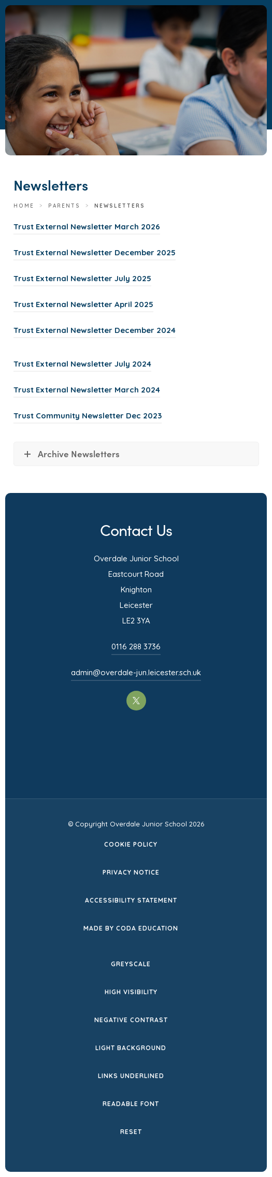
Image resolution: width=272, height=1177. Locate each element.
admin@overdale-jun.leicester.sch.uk (136, 672)
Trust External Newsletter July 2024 (82, 364)
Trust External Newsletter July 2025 (82, 278)
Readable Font (131, 1104)
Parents (64, 205)
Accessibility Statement (131, 900)
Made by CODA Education (130, 928)
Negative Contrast (131, 1020)
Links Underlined (131, 1076)
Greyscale (131, 964)
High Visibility (131, 992)
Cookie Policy (131, 844)
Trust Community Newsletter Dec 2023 (87, 415)
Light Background (130, 1048)
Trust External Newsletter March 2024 (86, 390)
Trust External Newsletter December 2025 (94, 252)
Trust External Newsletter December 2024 (94, 330)
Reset (131, 1132)
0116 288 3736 (136, 646)
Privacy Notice (131, 872)
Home (23, 205)
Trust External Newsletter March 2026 (86, 226)
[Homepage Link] (146, 45)
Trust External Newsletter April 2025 (83, 304)
